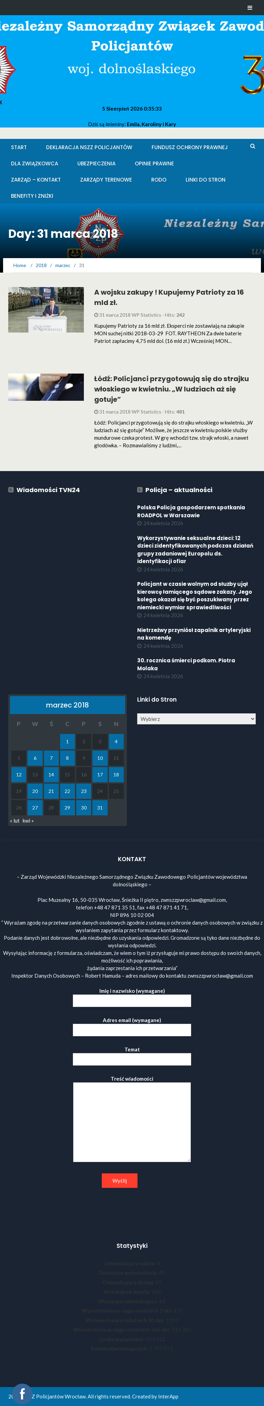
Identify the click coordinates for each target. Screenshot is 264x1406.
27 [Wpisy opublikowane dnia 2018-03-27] (35, 808)
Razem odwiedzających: (120, 1348)
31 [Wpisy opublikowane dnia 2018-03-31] (100, 808)
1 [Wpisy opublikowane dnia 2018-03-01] (67, 741)
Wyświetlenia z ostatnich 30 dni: (125, 1320)
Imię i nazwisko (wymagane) (132, 996)
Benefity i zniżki (32, 196)
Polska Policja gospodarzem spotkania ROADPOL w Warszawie (191, 511)
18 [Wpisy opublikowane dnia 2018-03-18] (116, 774)
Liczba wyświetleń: (122, 1339)
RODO (158, 179)
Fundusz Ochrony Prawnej (190, 147)
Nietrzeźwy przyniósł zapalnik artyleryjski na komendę (194, 634)
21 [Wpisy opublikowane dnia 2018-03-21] (51, 791)
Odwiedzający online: (130, 1263)
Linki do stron (206, 179)
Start (19, 147)
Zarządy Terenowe (106, 179)
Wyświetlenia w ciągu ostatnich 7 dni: (127, 1310)
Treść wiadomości (132, 1119)
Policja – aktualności (178, 490)
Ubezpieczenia (96, 163)
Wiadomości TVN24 (48, 490)
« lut (15, 820)
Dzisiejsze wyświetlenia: (129, 1273)
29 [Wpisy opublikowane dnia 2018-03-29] (67, 808)
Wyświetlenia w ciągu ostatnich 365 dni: (122, 1329)
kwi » (28, 820)
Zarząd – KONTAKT (36, 179)
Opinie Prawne (154, 163)
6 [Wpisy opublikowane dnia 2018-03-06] (35, 758)
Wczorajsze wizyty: (127, 1291)
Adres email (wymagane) (132, 1025)
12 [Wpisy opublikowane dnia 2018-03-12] (19, 774)
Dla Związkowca (34, 163)
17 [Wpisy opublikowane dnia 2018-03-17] (100, 774)
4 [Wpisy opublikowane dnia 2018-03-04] (116, 741)
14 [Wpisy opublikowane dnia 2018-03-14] (51, 774)
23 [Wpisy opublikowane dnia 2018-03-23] (84, 791)
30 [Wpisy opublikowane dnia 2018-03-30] (84, 808)
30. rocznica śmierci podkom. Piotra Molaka (186, 664)
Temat (132, 1054)
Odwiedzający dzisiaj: (129, 1282)
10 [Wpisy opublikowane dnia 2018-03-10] (100, 758)
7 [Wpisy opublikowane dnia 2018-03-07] (51, 758)
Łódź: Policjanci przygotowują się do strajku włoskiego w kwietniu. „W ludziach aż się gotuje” (171, 389)
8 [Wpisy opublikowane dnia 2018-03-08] (67, 758)
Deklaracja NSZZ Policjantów (89, 147)
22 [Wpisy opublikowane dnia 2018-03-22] (67, 791)
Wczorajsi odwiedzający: (129, 1301)
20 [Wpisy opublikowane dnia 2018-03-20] (35, 791)
